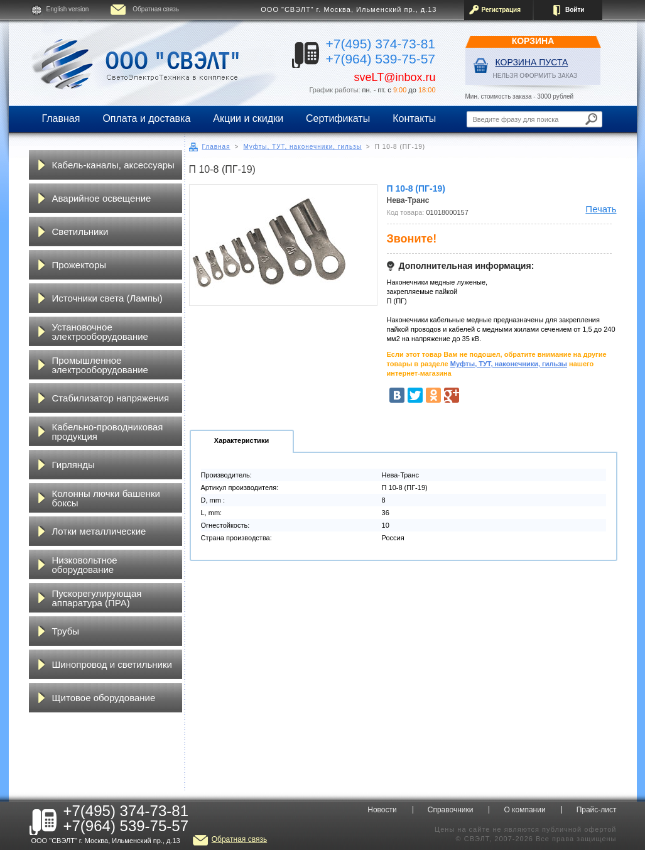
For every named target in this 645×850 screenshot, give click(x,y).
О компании (524, 810)
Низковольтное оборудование (84, 565)
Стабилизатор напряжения (111, 398)
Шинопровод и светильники (112, 664)
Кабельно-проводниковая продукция (107, 432)
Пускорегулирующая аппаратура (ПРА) (97, 598)
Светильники (80, 231)
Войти (575, 9)
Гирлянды (73, 464)
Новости (381, 810)
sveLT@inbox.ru (395, 77)
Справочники (451, 810)
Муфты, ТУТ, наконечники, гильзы (302, 146)
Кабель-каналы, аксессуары (113, 165)
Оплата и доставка (146, 118)
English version (67, 9)
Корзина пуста (532, 62)
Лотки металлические (99, 531)
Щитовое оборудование (104, 697)
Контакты (414, 118)
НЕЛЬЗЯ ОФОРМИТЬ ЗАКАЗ (535, 75)
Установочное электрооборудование (100, 332)
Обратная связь (156, 9)
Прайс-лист (597, 810)
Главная (61, 118)
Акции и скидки (248, 118)
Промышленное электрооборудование (100, 365)
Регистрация (501, 9)
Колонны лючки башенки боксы (106, 498)
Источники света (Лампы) (107, 298)
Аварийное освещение (101, 198)
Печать (600, 209)
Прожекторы (79, 264)
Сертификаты (338, 118)
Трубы (66, 631)
